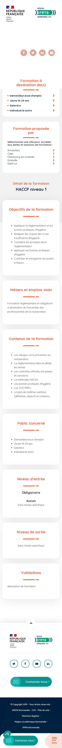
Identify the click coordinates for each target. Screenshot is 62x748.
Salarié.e (15, 105)
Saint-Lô (12, 163)
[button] (7, 734)
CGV (34, 710)
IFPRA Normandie (31, 727)
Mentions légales (30, 716)
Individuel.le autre (21, 110)
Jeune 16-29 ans (19, 100)
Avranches (13, 150)
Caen (10, 153)
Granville (12, 160)
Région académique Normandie (30, 721)
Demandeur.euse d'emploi (25, 95)
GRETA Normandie (21, 710)
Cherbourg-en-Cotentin (20, 156)
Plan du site (43, 710)
